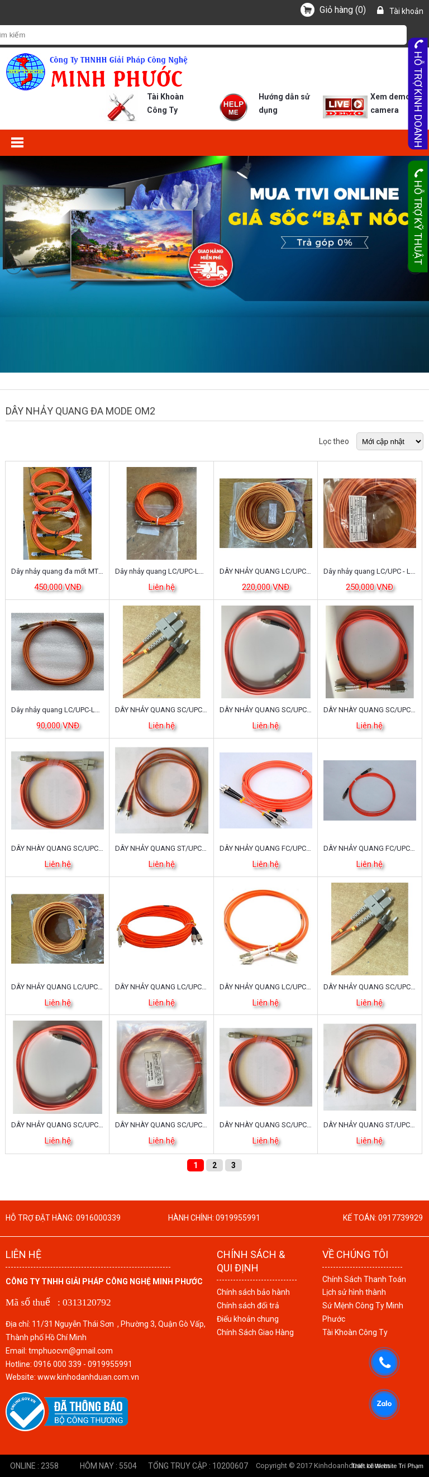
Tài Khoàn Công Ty (355, 1332)
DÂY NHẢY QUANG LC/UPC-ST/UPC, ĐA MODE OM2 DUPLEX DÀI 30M (266, 571)
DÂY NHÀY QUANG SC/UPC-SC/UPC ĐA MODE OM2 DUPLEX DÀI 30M (57, 848)
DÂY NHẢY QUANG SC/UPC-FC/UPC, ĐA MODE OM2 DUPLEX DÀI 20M (57, 1125)
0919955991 (238, 1217)
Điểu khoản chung (248, 1318)
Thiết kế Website (374, 1465)
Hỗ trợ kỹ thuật (418, 217)
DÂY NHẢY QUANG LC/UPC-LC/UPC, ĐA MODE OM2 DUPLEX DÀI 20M (266, 987)
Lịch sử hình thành (354, 1292)
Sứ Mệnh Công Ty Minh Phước (362, 1312)
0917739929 (400, 1217)
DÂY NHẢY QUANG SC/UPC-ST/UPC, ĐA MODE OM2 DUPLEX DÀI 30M (161, 710)
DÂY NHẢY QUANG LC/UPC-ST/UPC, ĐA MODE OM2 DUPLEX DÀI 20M (57, 987)
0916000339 (98, 1217)
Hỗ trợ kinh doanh (418, 94)
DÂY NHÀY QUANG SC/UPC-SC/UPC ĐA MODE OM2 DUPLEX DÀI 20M (266, 1125)
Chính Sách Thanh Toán (364, 1279)
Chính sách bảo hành (253, 1292)
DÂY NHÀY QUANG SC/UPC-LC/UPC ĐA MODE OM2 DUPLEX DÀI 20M (161, 1125)
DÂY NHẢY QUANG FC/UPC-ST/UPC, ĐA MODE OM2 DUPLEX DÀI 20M (266, 848)
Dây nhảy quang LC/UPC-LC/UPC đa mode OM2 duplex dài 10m (57, 710)
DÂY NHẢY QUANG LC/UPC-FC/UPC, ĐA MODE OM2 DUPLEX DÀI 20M (161, 987)
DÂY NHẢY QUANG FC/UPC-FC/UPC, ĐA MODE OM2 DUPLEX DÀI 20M (369, 848)
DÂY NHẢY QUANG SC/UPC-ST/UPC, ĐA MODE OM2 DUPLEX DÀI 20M (369, 987)
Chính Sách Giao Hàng (255, 1332)
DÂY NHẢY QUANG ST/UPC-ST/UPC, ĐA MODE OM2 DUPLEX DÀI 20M (161, 848)
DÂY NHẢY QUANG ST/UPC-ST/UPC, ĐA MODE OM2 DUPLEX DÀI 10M (369, 1125)
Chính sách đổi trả (248, 1305)
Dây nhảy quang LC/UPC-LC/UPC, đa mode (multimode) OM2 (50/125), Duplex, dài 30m (161, 571)
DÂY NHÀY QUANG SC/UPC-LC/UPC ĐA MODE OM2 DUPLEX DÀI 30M (369, 710)
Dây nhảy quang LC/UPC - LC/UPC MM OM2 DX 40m (369, 571)
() (343, 9)
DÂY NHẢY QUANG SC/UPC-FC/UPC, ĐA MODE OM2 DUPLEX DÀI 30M (266, 710)
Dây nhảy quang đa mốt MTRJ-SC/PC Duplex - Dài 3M (57, 571)
